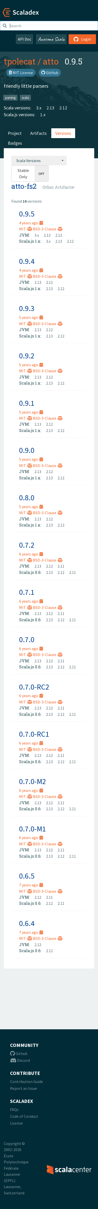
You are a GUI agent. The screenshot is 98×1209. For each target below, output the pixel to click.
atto (51, 61)
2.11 (61, 566)
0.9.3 (26, 308)
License (16, 1123)
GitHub (49, 72)
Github (18, 1053)
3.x (38, 108)
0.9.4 (26, 261)
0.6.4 (26, 923)
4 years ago (31, 222)
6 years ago (31, 553)
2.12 (63, 108)
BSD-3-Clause (48, 228)
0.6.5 (26, 876)
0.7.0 (26, 639)
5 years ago (31, 317)
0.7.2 (26, 545)
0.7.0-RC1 (34, 734)
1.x (42, 114)
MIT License (21, 72)
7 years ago (31, 884)
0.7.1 (26, 592)
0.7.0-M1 (32, 828)
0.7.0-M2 (32, 781)
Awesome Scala (51, 39)
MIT (25, 228)
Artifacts (38, 133)
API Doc (24, 39)
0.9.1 (26, 403)
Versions (63, 133)
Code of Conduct (24, 1116)
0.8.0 (26, 497)
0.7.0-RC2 (34, 687)
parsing (10, 97)
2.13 (50, 108)
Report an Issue (23, 1088)
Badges (15, 143)
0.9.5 (26, 214)
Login (82, 39)
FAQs (14, 1109)
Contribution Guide (26, 1081)
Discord (20, 1060)
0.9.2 (26, 355)
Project (15, 133)
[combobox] (39, 160)
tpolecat (20, 61)
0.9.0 (26, 450)
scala (25, 97)
